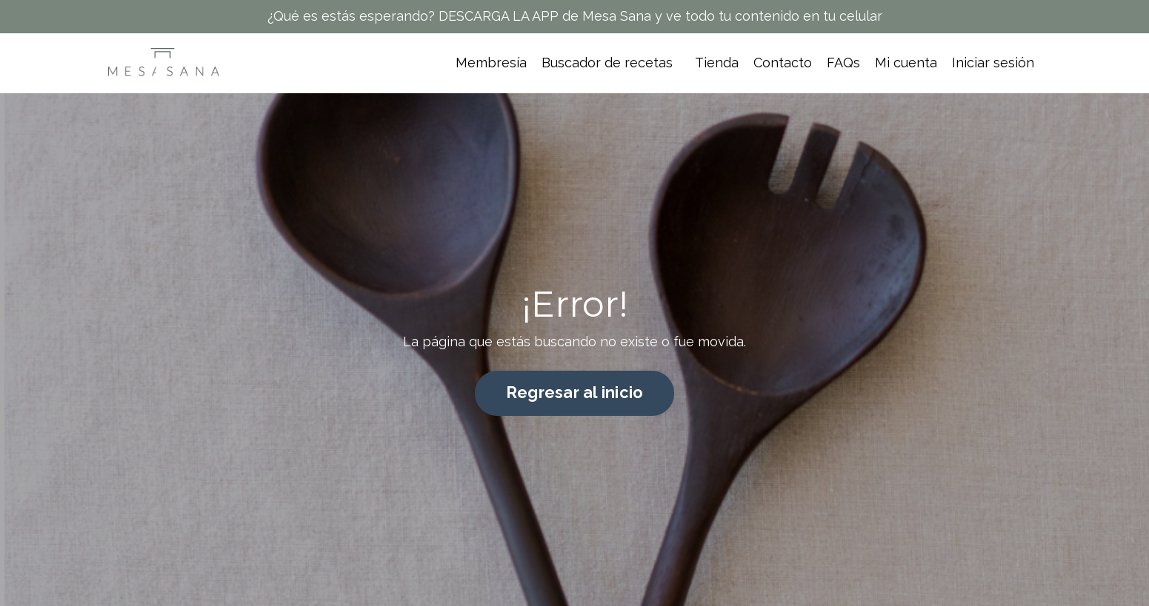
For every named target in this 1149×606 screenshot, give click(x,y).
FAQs (843, 62)
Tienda (717, 62)
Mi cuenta (906, 62)
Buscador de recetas (607, 62)
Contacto (782, 62)
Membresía (491, 62)
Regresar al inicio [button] (575, 392)
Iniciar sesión (993, 62)
